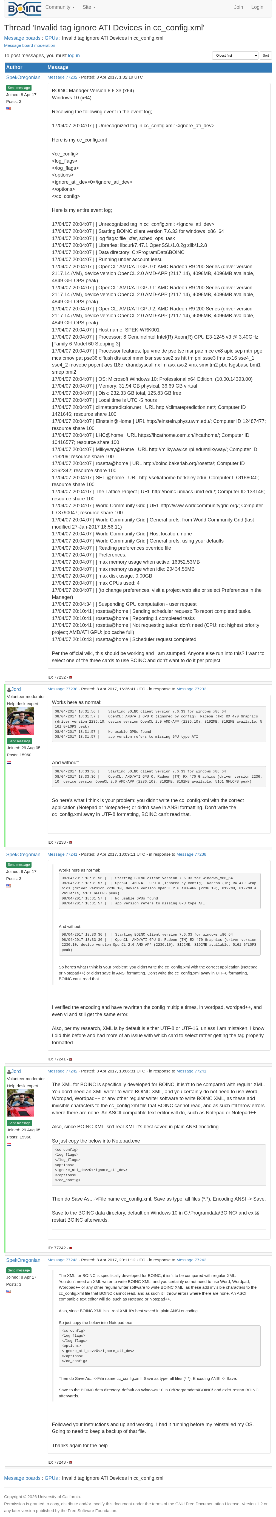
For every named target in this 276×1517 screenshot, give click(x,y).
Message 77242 (63, 1071)
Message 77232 (63, 77)
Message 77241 (63, 854)
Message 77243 (63, 1260)
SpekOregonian (23, 77)
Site (89, 7)
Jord (16, 689)
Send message (19, 88)
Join (238, 7)
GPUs (51, 38)
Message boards (22, 38)
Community (60, 7)
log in (74, 55)
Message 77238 (63, 689)
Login (257, 7)
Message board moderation (29, 45)
